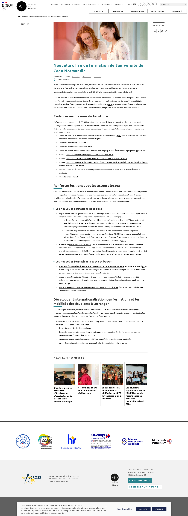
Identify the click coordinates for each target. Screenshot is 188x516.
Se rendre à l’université (143, 487)
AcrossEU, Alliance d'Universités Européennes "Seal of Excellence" (64, 478)
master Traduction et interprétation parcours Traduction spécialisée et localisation (93, 343)
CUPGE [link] (118, 135)
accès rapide (107, 4)
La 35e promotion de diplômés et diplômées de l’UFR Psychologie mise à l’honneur (111, 393)
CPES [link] (128, 220)
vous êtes (119, 4)
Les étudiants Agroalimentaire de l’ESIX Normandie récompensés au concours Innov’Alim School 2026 (135, 395)
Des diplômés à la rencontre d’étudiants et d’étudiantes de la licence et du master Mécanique (63, 395)
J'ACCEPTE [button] (143, 509)
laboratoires (76, 4)
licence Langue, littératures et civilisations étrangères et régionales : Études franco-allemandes (98, 332)
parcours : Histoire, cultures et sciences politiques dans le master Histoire (96, 158)
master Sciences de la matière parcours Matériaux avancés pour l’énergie (88, 287)
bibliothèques (65, 4)
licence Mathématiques (91, 138)
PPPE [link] (108, 230)
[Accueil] (19, 16)
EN (131, 4)
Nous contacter (138, 480)
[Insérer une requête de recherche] (173, 4)
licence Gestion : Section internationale (75, 328)
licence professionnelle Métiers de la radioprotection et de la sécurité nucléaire (91, 266)
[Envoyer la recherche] (185, 4)
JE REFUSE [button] (159, 509)
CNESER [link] (110, 104)
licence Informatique (69, 138)
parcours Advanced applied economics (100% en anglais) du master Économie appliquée (95, 339)
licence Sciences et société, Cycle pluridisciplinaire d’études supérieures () (98, 220)
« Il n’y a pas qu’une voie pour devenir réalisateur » (87, 390)
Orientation (87, 77)
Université (97, 77)
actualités (54, 4)
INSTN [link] (144, 266)
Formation (76, 77)
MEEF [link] (123, 240)
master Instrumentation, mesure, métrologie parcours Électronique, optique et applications (107, 150)
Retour (25, 24)
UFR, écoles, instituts (91, 4)
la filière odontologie (79, 142)
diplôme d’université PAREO (81, 146)
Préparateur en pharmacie (80, 244)
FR (128, 4)
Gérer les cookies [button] (124, 509)
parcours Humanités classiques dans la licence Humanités (89, 154)
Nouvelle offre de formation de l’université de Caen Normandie (49, 16)
